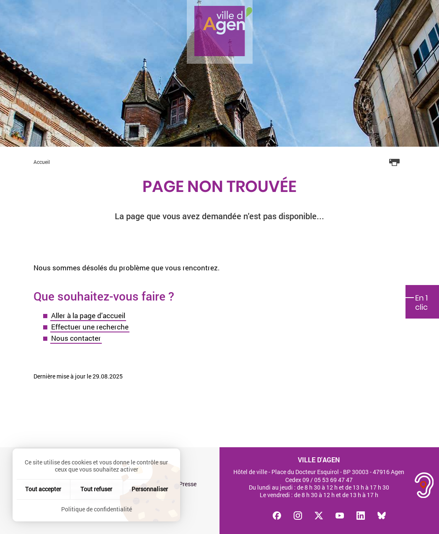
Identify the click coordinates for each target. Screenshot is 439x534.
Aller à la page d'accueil (88, 315)
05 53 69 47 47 (333, 480)
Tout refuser (96, 489)
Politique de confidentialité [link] (96, 509)
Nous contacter (76, 338)
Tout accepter (43, 489)
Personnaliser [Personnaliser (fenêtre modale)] (150, 489)
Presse (187, 484)
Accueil (42, 161)
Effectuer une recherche (90, 327)
